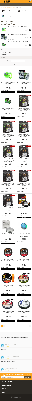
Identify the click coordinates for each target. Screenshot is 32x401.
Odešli (27, 377)
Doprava (8, 4)
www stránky (17, 398)
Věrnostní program (23, 4)
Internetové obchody (10, 398)
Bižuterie (4, 7)
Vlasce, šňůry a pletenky (11, 7)
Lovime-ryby (7, 1)
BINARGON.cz (23, 398)
